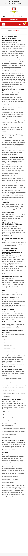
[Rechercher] (21, 16)
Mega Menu (3, 24)
